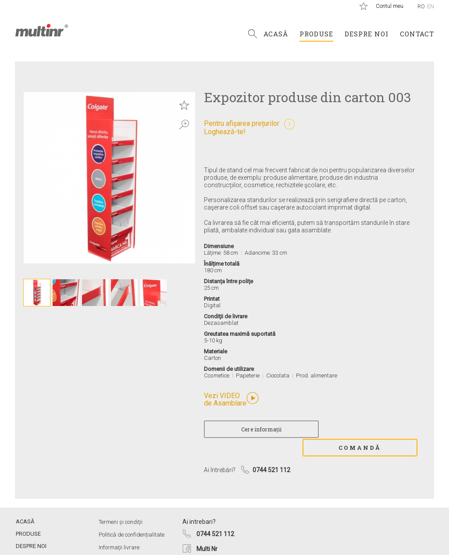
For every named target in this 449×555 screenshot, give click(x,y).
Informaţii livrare (119, 528)
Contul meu (389, 6)
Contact (417, 33)
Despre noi (366, 33)
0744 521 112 (215, 514)
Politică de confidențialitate (131, 515)
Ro (421, 6)
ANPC (106, 540)
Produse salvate (363, 6)
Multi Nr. (41, 30)
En (430, 6)
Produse (316, 33)
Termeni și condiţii (121, 502)
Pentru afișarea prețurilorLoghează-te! (241, 127)
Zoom (184, 124)
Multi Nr (206, 529)
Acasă (276, 33)
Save (184, 105)
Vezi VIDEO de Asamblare (225, 399)
